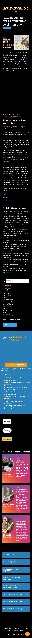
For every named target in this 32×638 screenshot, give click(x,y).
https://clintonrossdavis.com (12, 116)
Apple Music (7, 194)
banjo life (6, 293)
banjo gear (6, 291)
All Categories (7, 289)
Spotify (5, 197)
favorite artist (7, 306)
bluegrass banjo (8, 300)
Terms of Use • (19, 630)
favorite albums (7, 28)
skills (4, 313)
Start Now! (9, 325)
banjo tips (6, 297)
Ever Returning (7, 127)
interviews (6, 308)
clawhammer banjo (9, 302)
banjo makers (7, 295)
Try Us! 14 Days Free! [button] (16, 365)
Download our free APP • (13, 628)
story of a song (8, 315)
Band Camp (6, 201)
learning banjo (7, 311)
